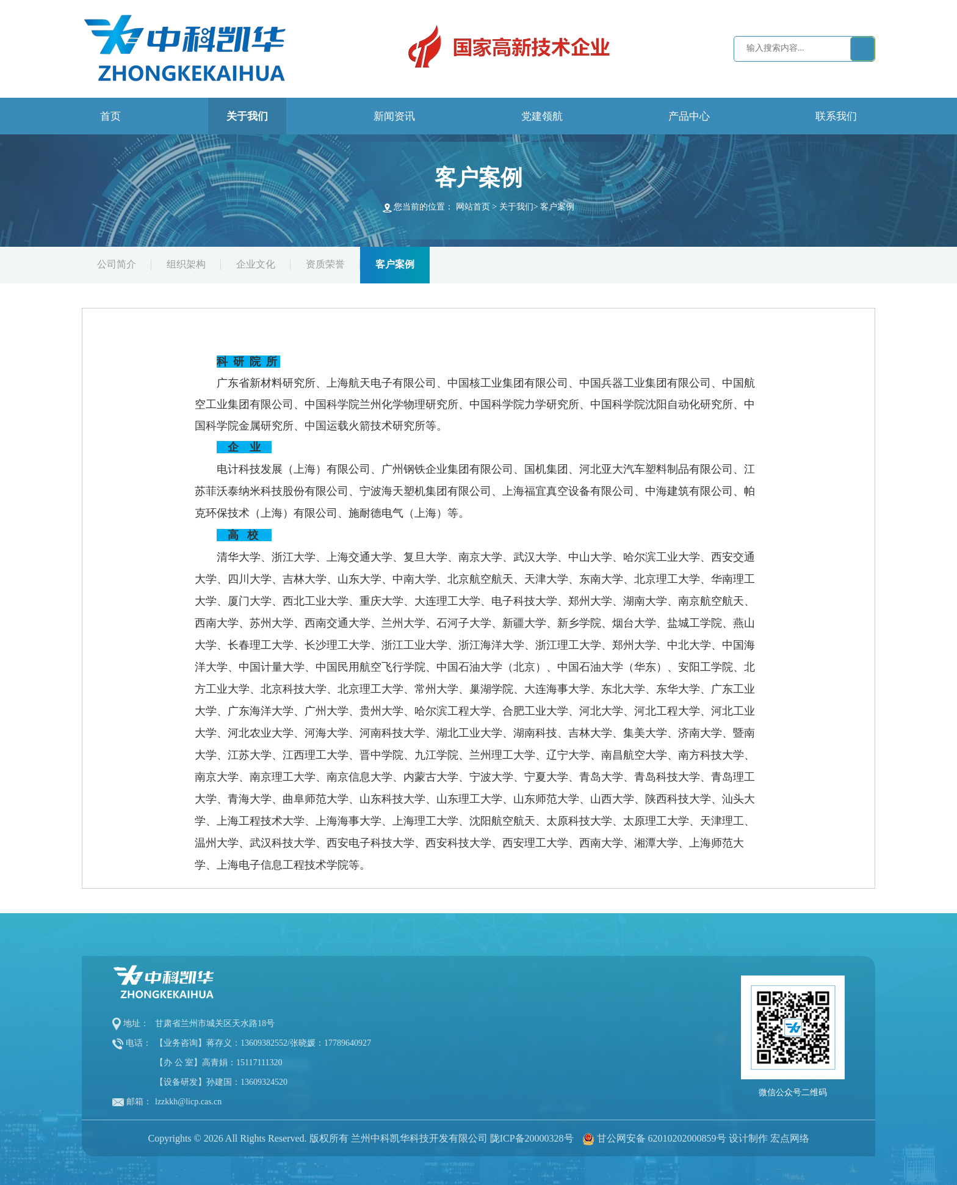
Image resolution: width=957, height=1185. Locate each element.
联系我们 (836, 116)
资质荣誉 (325, 264)
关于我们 (247, 116)
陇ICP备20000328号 (532, 1138)
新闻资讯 (394, 116)
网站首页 (473, 206)
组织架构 (186, 264)
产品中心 (689, 116)
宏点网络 (789, 1138)
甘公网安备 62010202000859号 (661, 1138)
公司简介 (116, 264)
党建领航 (542, 116)
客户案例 (557, 206)
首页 (110, 116)
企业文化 (255, 264)
